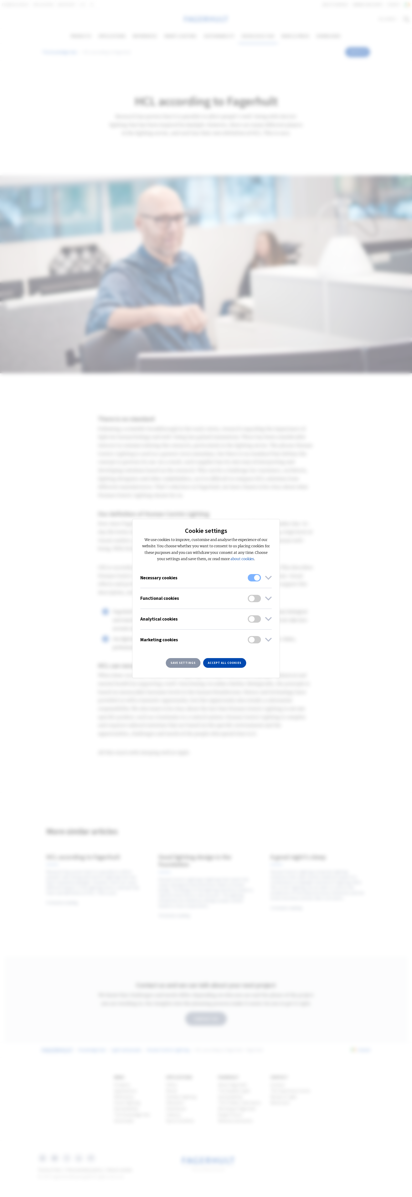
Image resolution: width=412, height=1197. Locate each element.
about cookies (242, 559)
